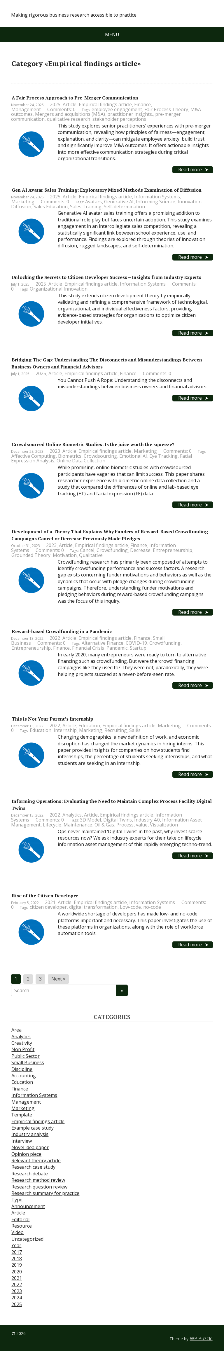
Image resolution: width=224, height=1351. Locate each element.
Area (16, 1030)
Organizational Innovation (59, 289)
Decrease (140, 550)
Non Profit (22, 1049)
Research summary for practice (45, 1193)
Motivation (65, 555)
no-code (152, 907)
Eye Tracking (163, 456)
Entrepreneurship (172, 550)
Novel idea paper (30, 1147)
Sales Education (51, 206)
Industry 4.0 (147, 820)
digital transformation (93, 907)
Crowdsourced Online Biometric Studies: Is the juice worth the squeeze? (93, 444)
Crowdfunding (112, 550)
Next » (58, 979)
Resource (21, 1226)
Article (69, 104)
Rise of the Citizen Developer (45, 895)
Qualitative (91, 555)
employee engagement (117, 109)
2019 (16, 1265)
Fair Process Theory (166, 109)
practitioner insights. (130, 114)
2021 (50, 902)
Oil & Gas (104, 825)
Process (125, 825)
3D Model (90, 820)
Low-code (130, 907)
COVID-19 (136, 643)
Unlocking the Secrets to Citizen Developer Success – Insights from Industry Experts (106, 277)
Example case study (32, 1128)
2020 (16, 1271)
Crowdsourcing (100, 456)
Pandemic (116, 648)
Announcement (28, 1206)
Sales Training (86, 206)
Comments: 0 (61, 109)
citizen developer (48, 907)
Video (17, 1232)
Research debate (29, 1173)
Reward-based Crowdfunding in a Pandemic (62, 631)
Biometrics (69, 456)
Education (89, 725)
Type (16, 1199)
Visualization (164, 825)
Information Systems (157, 196)
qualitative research (68, 119)
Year (16, 1245)
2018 (16, 1258)
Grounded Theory (30, 555)
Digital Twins (117, 820)
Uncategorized (27, 1239)
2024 (16, 1297)
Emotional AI (133, 456)
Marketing (22, 201)
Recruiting (115, 730)
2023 (55, 451)
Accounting (23, 1075)
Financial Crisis (88, 648)
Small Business (27, 1062)
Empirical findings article (105, 104)
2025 (55, 104)
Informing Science (155, 201)
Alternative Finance (102, 643)
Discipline (21, 1069)
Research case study (33, 1167)
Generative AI (119, 201)
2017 (16, 1252)
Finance (142, 104)
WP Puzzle (201, 1338)
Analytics (72, 815)
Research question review (39, 1187)
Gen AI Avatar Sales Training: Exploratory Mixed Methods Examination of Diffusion (107, 190)
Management (26, 109)
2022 (55, 638)
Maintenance (78, 825)
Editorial (20, 1219)
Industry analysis (29, 1134)
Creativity (21, 1043)
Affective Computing (33, 456)
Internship (65, 730)
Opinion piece (26, 1154)
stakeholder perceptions (119, 119)
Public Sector (25, 1056)
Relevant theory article (36, 1160)
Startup (138, 648)
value (142, 825)
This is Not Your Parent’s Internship (52, 719)
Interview (21, 1141)
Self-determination (124, 206)
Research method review (38, 1180)
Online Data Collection (81, 460)
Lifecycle (52, 825)
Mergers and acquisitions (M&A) (70, 114)
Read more (190, 169)
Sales (135, 730)
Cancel (87, 550)
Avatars (93, 201)
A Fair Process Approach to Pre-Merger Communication (75, 98)
